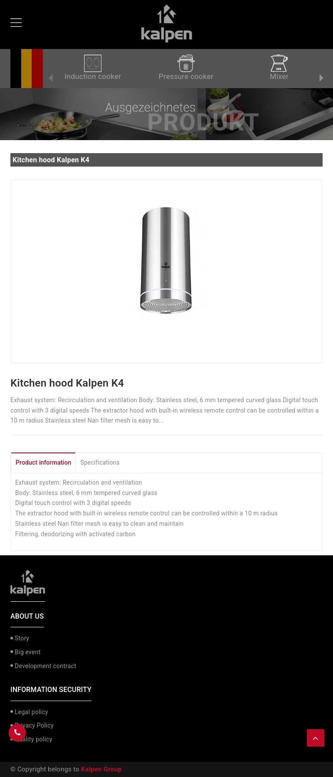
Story (22, 638)
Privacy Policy (34, 725)
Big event (27, 652)
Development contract (45, 665)
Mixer (279, 68)
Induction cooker (93, 68)
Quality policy (33, 739)
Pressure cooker (186, 68)
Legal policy (31, 711)
